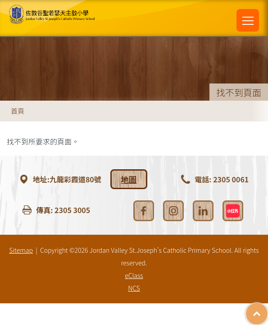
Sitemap (21, 250)
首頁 (17, 111)
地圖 (129, 179)
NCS (134, 287)
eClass (134, 275)
